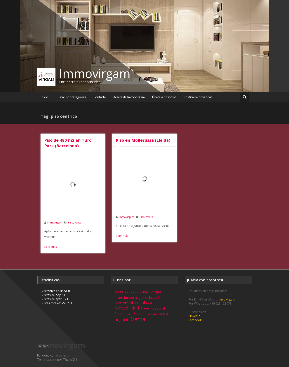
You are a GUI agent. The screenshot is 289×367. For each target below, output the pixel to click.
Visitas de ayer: (52, 299)
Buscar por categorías (70, 97)
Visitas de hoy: (52, 295)
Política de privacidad (198, 97)
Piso (70, 222)
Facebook (195, 320)
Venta (77, 222)
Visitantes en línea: (55, 291)
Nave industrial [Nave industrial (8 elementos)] (153, 308)
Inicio (44, 97)
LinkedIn (194, 316)
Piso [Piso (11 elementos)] (118, 313)
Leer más (50, 247)
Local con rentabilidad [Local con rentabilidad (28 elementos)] (134, 305)
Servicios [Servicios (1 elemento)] (127, 314)
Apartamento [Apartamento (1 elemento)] (131, 292)
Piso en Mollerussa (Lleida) (143, 140)
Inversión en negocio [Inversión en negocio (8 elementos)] (130, 297)
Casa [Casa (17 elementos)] (144, 291)
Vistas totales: (52, 303)
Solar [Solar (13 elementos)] (137, 313)
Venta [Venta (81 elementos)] (138, 319)
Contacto (99, 97)
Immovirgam (94, 73)
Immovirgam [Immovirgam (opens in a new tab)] (226, 299)
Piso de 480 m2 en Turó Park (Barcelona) (67, 142)
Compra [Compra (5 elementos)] (155, 292)
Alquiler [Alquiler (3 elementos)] (118, 292)
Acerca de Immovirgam (129, 97)
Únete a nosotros (164, 97)
